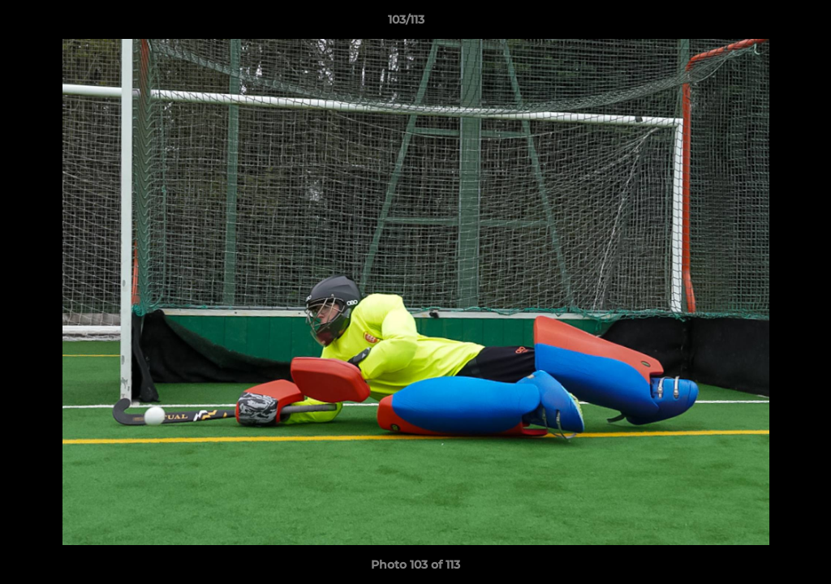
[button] (763, 23)
